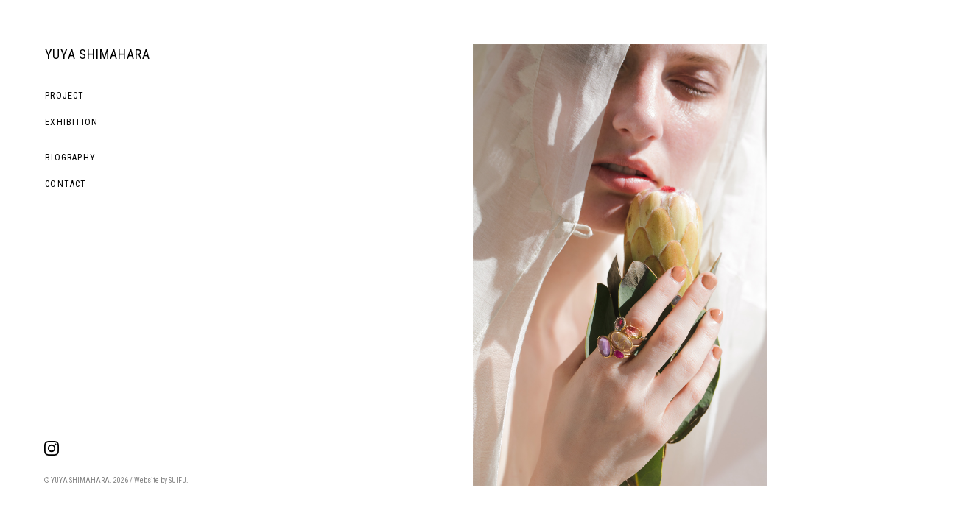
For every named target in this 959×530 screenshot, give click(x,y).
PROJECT (64, 96)
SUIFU (177, 480)
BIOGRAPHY (70, 157)
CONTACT (65, 184)
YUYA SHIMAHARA (97, 54)
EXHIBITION (71, 122)
